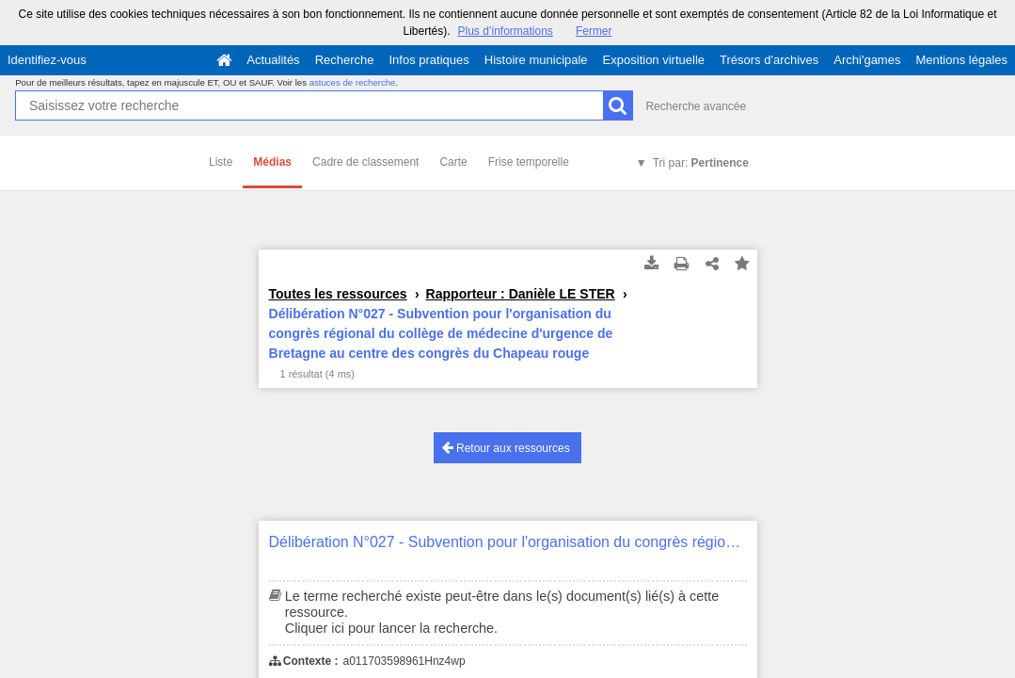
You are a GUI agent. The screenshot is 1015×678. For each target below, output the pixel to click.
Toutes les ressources (338, 293)
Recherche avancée (695, 106)
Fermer (594, 31)
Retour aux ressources (506, 448)
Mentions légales (961, 60)
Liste (220, 162)
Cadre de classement (365, 162)
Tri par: (701, 163)
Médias (272, 162)
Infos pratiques (429, 60)
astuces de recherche (352, 82)
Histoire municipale (536, 60)
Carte (453, 162)
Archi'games (866, 60)
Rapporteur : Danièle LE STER (520, 293)
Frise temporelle (528, 162)
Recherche (344, 60)
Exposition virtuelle (654, 60)
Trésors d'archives (769, 60)
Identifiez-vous (47, 60)
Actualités (272, 60)
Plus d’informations (504, 31)
